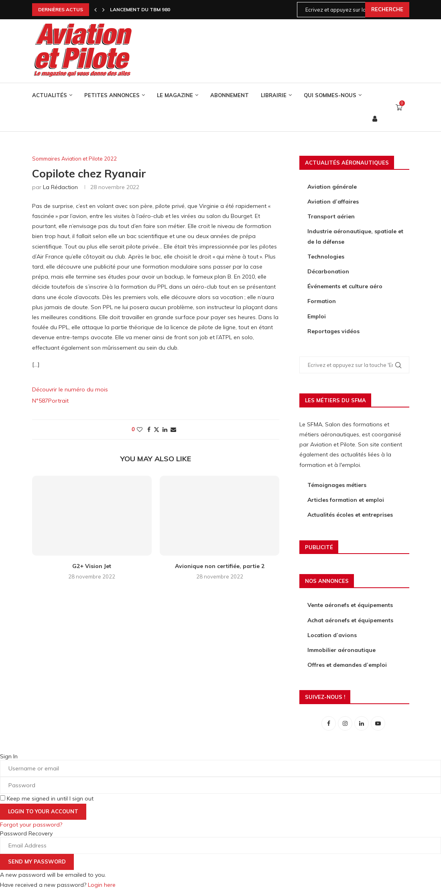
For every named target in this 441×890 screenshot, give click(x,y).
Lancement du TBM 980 (140, 9)
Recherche (387, 9)
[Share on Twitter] (156, 429)
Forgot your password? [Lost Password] (31, 824)
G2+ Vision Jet (91, 566)
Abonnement (229, 95)
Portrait (58, 400)
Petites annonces (112, 95)
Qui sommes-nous (330, 95)
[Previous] (95, 9)
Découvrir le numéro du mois (70, 389)
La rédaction (60, 187)
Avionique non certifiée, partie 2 (219, 566)
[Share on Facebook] (148, 429)
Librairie (274, 95)
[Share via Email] (173, 429)
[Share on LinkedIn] (165, 429)
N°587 (40, 400)
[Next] (103, 9)
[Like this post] (139, 429)
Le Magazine (175, 95)
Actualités (49, 95)
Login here (102, 884)
